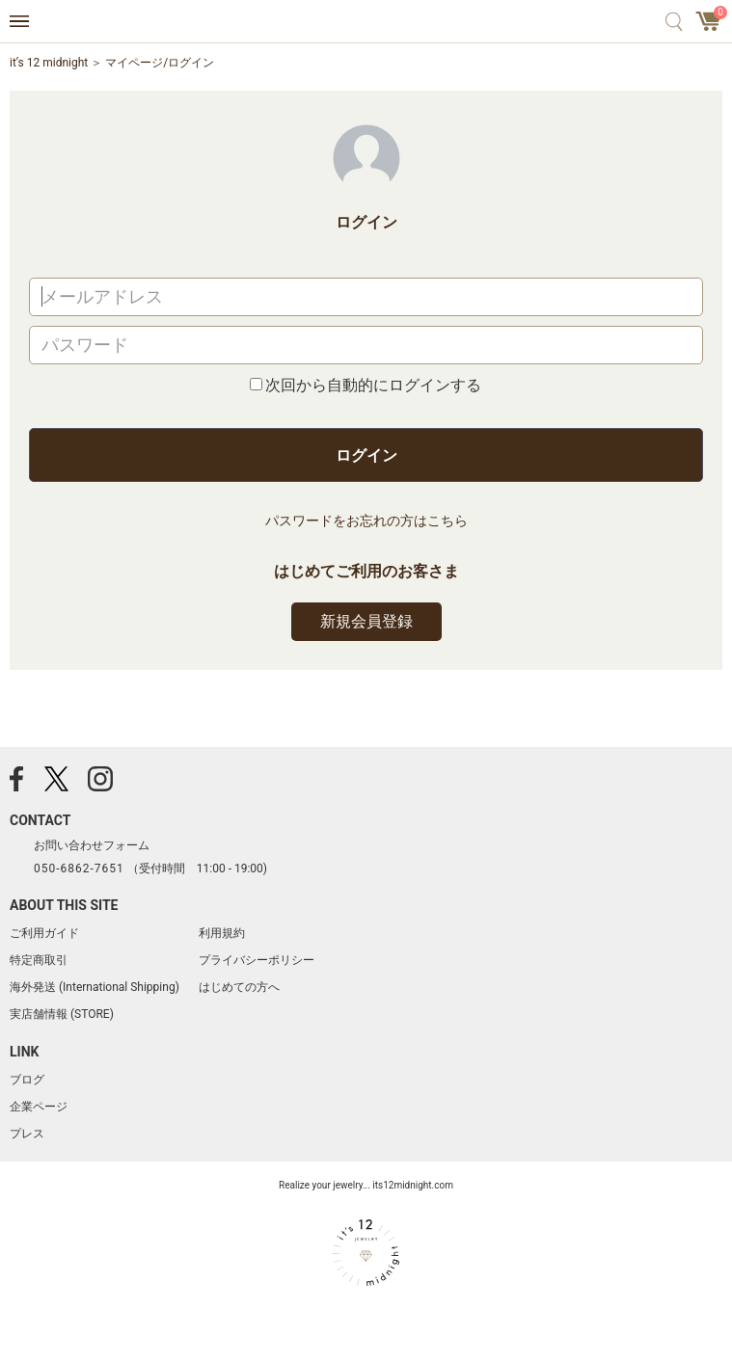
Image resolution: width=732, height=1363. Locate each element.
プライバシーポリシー (256, 960)
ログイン (366, 455)
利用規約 (222, 933)
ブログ (27, 1079)
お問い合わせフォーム (91, 845)
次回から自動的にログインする (373, 385)
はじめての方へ (239, 987)
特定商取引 (39, 960)
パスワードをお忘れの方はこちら (366, 520)
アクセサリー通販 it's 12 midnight (366, 22)
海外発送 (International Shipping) (94, 987)
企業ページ (39, 1106)
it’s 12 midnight (49, 62)
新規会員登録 (366, 621)
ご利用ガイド (44, 933)
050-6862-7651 (79, 868)
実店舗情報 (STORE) (62, 1014)
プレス (27, 1133)
